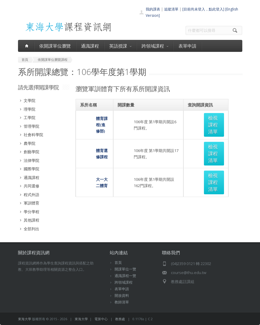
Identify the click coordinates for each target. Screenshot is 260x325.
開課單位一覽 (125, 269)
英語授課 (120, 46)
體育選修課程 (91, 133)
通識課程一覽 (125, 275)
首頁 (118, 262)
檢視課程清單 (208, 118)
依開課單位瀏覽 (55, 46)
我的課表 (153, 9)
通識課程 (90, 46)
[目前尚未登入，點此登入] (203, 9)
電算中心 (101, 319)
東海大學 (24, 319)
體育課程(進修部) (95, 118)
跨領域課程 (155, 46)
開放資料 (122, 295)
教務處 (120, 319)
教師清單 (122, 302)
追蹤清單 (171, 9)
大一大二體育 (91, 148)
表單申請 (187, 46)
